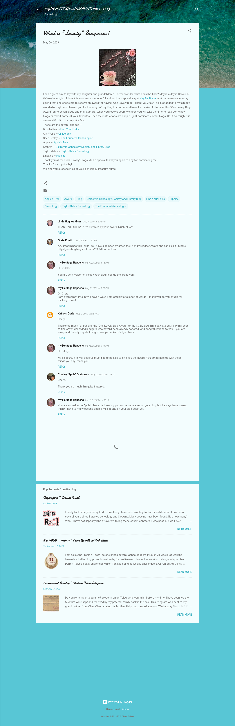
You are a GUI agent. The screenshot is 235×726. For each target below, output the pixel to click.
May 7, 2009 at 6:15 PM (97, 262)
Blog (79, 199)
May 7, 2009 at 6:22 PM (97, 288)
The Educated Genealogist (77, 138)
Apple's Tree (60, 142)
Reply (61, 232)
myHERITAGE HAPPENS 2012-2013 (77, 9)
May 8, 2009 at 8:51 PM (97, 345)
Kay (148, 98)
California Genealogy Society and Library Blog (83, 147)
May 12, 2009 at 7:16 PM (97, 400)
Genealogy (75, 151)
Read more (184, 529)
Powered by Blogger (117, 702)
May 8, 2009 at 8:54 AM (88, 313)
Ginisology (51, 206)
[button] (189, 31)
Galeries (125, 709)
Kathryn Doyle (66, 313)
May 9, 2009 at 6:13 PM (103, 374)
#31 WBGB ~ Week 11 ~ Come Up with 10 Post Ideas (75, 540)
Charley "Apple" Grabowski (73, 374)
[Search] (197, 10)
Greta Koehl (65, 240)
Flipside (174, 199)
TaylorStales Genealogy (76, 206)
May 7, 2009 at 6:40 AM (94, 221)
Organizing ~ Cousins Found (61, 497)
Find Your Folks (69, 129)
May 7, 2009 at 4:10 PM (85, 240)
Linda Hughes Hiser (69, 221)
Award (68, 199)
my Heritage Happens (71, 262)
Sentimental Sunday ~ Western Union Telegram (73, 583)
